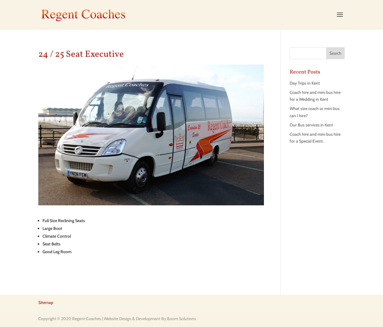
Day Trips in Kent (305, 83)
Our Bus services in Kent (311, 125)
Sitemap (45, 302)
